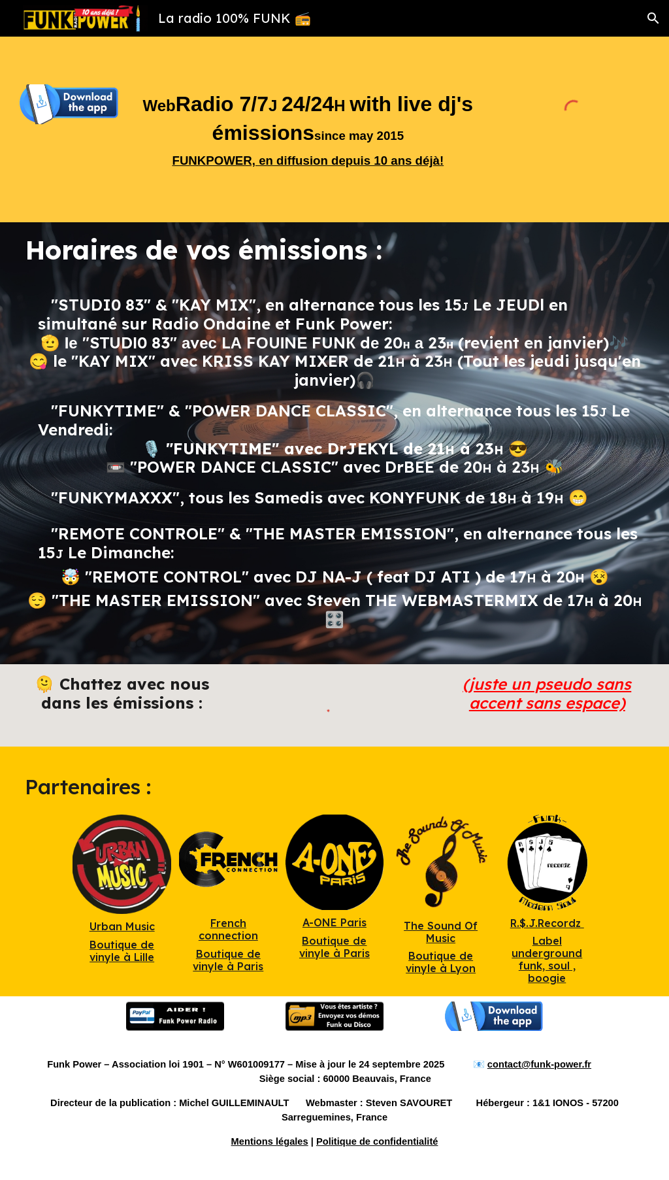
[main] (308, 129)
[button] (653, 18)
